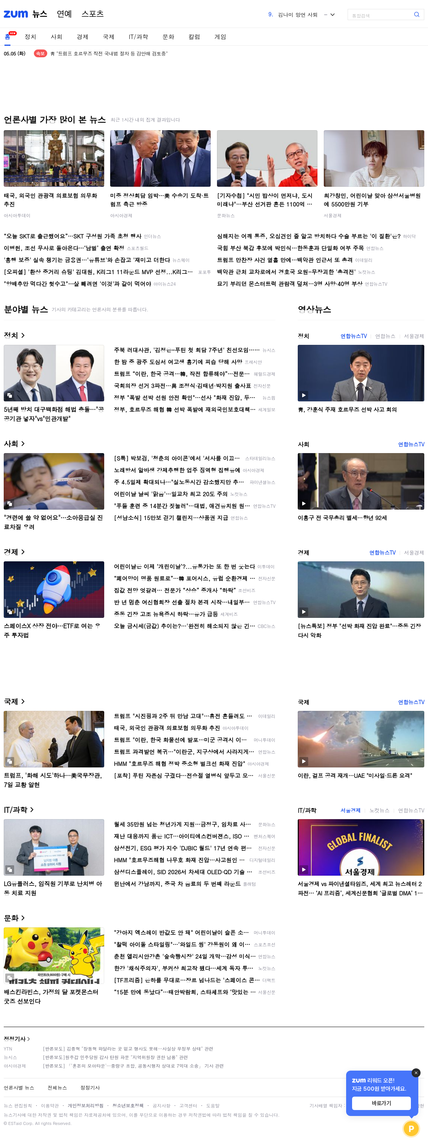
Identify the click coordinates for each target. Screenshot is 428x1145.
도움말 (213, 1105)
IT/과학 (138, 36)
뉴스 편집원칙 (18, 1105)
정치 (30, 36)
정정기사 (14, 1039)
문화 (168, 36)
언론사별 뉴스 (19, 1087)
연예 (64, 14)
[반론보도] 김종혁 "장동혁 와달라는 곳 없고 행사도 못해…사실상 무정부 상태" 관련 (128, 1048)
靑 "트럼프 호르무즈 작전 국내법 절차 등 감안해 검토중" (109, 53)
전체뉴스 (57, 1087)
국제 (109, 36)
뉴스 (39, 14)
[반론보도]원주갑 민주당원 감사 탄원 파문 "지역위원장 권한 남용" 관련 (115, 1057)
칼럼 (194, 36)
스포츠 (93, 14)
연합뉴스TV (354, 336)
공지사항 (161, 1105)
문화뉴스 (226, 215)
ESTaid (15, 1123)
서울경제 (333, 215)
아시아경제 (121, 215)
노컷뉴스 (379, 810)
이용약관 (50, 1105)
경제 (83, 36)
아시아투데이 (17, 215)
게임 (220, 36)
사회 (57, 36)
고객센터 (188, 1105)
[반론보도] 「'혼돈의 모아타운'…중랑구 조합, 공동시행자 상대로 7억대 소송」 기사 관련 (133, 1065)
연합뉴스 (385, 336)
